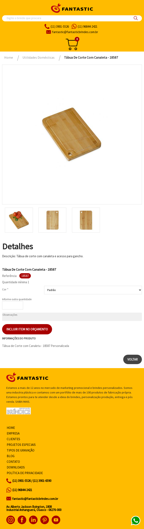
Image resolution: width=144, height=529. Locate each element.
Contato (13, 462)
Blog (10, 456)
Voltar (132, 359)
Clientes (13, 439)
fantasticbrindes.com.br (75, 32)
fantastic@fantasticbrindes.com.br (35, 499)
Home (11, 428)
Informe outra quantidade (16, 299)
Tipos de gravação (20, 450)
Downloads (16, 467)
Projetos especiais (21, 445)
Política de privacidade (25, 473)
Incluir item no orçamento (27, 329)
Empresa (13, 433)
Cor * (5, 289)
